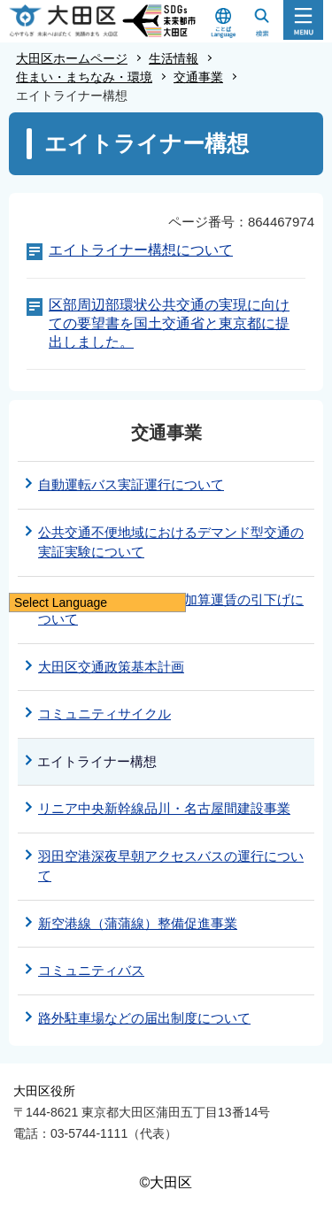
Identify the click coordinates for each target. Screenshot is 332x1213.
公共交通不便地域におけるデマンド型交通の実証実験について (171, 542)
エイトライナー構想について (141, 249)
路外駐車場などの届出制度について (144, 1017)
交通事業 (198, 77)
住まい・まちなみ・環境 (84, 77)
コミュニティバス (91, 970)
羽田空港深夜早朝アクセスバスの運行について (171, 866)
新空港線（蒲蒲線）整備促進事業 (137, 923)
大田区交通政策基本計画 (111, 666)
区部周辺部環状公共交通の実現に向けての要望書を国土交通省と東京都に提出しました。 (169, 323)
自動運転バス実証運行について (131, 484)
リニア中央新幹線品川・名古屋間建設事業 (164, 808)
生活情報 (173, 58)
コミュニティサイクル (104, 713)
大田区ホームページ (71, 58)
